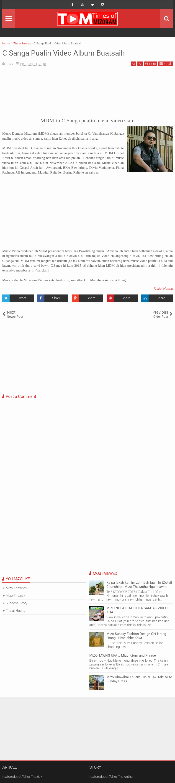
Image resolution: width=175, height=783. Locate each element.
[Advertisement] (87, 91)
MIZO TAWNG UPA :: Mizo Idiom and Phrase (122, 655)
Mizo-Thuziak (15, 596)
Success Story (16, 603)
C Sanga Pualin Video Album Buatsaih (63, 53)
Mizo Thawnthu (17, 588)
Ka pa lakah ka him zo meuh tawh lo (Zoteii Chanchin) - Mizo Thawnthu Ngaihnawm (139, 585)
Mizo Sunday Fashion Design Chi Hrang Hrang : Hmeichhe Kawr (136, 636)
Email (166, 63)
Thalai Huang (163, 289)
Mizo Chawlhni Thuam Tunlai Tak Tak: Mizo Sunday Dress (139, 679)
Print (150, 63)
